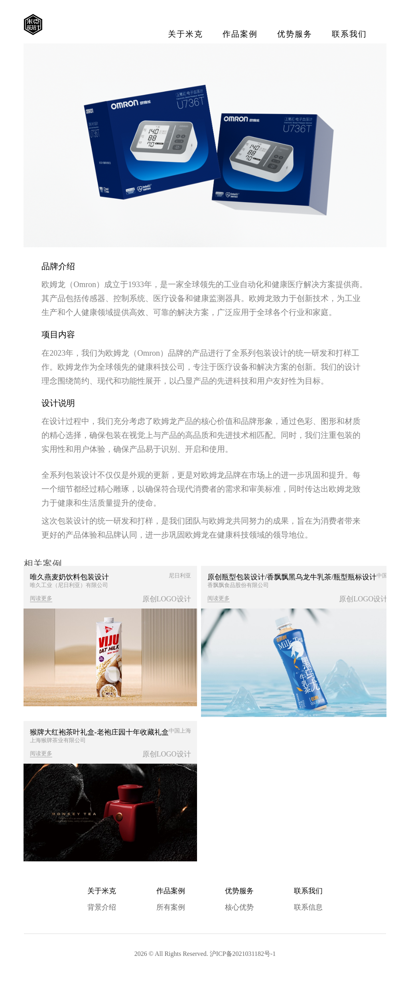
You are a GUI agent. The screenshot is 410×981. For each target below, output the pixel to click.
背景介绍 (101, 909)
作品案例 (239, 34)
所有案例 (170, 909)
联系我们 (349, 34)
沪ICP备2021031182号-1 (243, 954)
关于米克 (185, 34)
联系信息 (308, 909)
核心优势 (239, 909)
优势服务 (294, 34)
